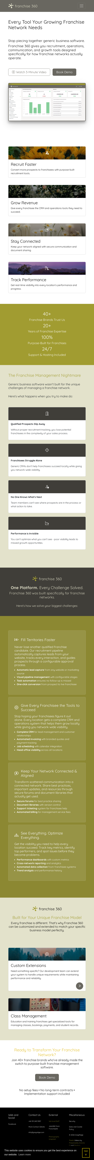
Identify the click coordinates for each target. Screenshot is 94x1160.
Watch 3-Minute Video (29, 72)
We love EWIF (54, 1121)
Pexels (71, 1140)
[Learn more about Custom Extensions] (79, 986)
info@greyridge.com (36, 1132)
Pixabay (77, 1145)
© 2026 (76, 1135)
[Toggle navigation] (81, 6)
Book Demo (64, 72)
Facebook (12, 1124)
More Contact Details (37, 1127)
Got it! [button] (86, 1153)
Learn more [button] (24, 1154)
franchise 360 (22, 5)
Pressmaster (74, 1143)
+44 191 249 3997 (35, 1121)
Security (72, 1121)
